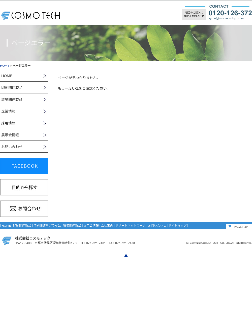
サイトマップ (177, 225)
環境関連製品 (72, 225)
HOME (4, 65)
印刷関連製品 (22, 225)
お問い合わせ (157, 225)
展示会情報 (91, 225)
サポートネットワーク (130, 225)
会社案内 (107, 225)
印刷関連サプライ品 (47, 225)
